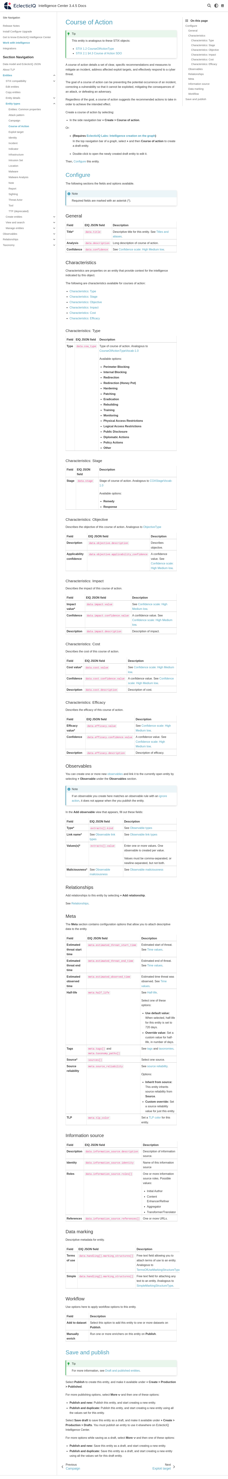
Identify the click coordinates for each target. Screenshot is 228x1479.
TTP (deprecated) (19, 211)
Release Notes (11, 25)
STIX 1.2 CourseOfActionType (95, 48)
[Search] (209, 6)
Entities (7, 75)
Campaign (14, 120)
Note (11, 182)
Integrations (9, 48)
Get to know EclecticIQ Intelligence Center (27, 37)
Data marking (196, 88)
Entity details (13, 98)
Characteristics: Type (202, 40)
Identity (13, 137)
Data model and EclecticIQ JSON (22, 64)
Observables (10, 233)
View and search (15, 222)
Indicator (13, 148)
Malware (13, 171)
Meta (191, 78)
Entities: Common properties (25, 109)
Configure (191, 25)
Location (13, 165)
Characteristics (196, 35)
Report (12, 188)
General (192, 30)
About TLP (9, 69)
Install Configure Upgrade (17, 31)
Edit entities (12, 86)
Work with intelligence (16, 42)
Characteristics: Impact (203, 54)
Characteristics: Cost (202, 59)
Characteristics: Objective (205, 50)
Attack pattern (16, 115)
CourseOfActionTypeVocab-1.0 (119, 350)
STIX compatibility (16, 81)
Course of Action (19, 126)
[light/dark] (216, 5)
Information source (199, 83)
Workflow (193, 93)
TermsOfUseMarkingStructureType (158, 1269)
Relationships (10, 239)
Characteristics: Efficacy (204, 64)
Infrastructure (16, 154)
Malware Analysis (18, 177)
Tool (11, 205)
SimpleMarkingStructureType (155, 1285)
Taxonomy (9, 245)
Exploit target (16, 132)
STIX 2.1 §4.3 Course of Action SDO (99, 53)
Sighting (13, 194)
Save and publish (195, 99)
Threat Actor (15, 199)
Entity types (13, 103)
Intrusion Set (16, 160)
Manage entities (15, 228)
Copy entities (13, 92)
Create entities (14, 216)
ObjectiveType (152, 526)
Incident (13, 143)
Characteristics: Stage (203, 45)
